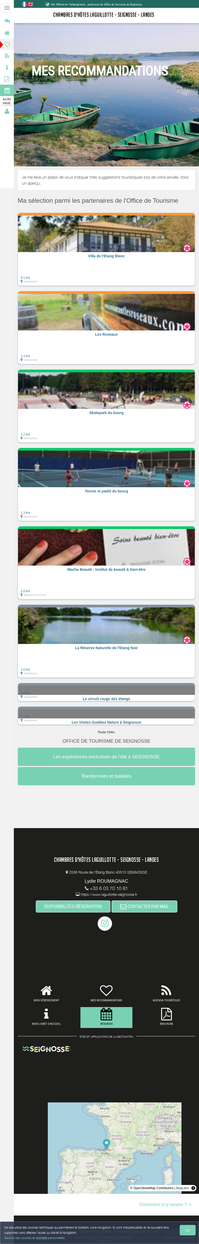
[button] (106, 249)
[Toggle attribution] (193, 1188)
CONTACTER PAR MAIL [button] (144, 906)
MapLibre (182, 1188)
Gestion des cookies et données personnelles (34, 1238)
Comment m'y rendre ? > (165, 1204)
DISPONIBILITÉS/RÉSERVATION (73, 906)
